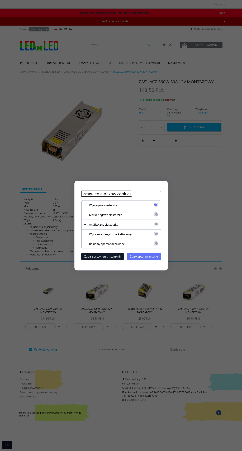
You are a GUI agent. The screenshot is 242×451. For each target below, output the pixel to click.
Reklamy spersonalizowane (107, 244)
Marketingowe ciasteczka (105, 215)
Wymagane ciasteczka (103, 205)
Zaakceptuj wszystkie (144, 256)
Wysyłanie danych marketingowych (111, 234)
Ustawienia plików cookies (106, 193)
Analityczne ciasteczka (103, 224)
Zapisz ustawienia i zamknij (102, 256)
